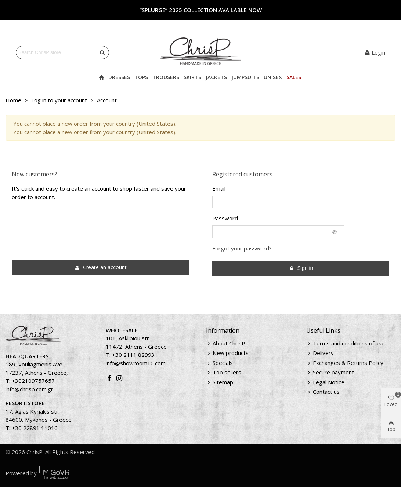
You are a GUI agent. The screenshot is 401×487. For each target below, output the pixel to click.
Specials (219, 363)
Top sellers (223, 372)
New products (227, 353)
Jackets (216, 77)
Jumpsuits (245, 77)
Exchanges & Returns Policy (344, 363)
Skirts (192, 77)
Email (218, 188)
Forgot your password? (242, 248)
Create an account (101, 267)
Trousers (165, 77)
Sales (293, 77)
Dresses (119, 77)
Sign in (301, 268)
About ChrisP (225, 343)
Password (225, 218)
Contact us (323, 392)
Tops (141, 77)
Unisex (273, 77)
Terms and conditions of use (345, 343)
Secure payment (330, 372)
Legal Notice (325, 382)
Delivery (320, 353)
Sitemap (219, 382)
